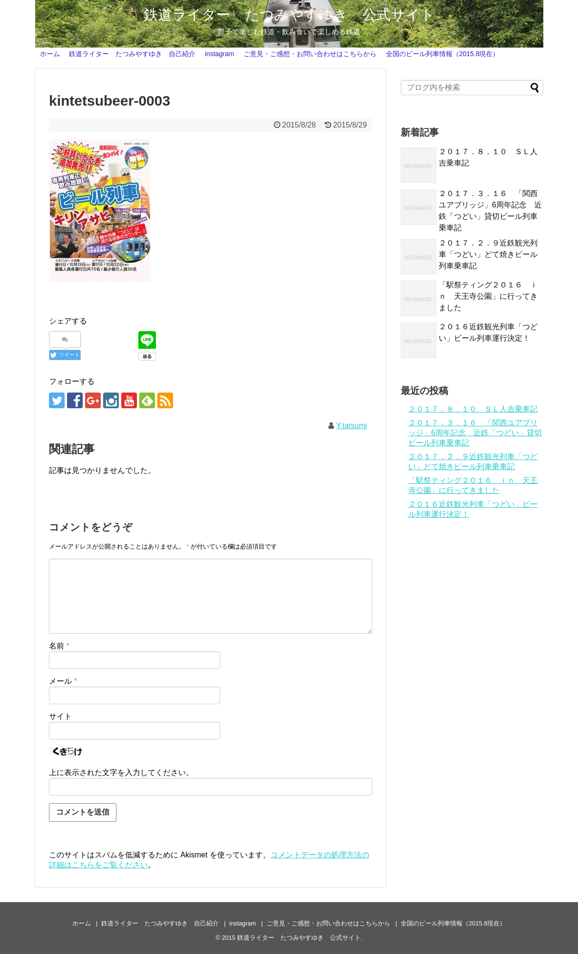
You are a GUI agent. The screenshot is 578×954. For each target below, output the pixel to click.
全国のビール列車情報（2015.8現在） (443, 54)
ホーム (50, 54)
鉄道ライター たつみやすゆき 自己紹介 (132, 54)
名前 (59, 646)
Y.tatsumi (351, 426)
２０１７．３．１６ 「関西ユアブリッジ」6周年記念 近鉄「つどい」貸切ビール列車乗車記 (475, 433)
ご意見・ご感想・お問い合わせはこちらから (309, 54)
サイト (60, 716)
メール (63, 681)
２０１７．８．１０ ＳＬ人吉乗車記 (473, 409)
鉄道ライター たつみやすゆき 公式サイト (289, 14)
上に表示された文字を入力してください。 (121, 772)
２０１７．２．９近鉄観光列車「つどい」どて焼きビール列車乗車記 (488, 254)
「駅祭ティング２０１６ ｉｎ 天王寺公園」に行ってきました (488, 296)
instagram (219, 54)
